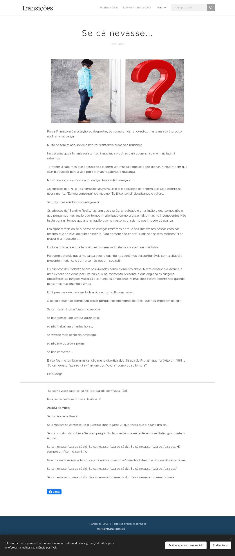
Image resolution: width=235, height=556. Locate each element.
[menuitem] (108, 7)
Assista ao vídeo (58, 408)
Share (54, 491)
